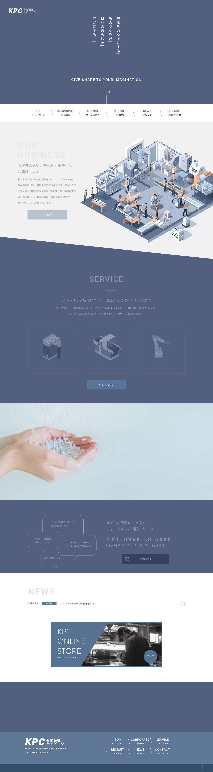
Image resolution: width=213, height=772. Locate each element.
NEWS (147, 113)
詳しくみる (106, 385)
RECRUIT (120, 113)
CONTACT (174, 113)
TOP (39, 113)
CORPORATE (65, 113)
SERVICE (93, 113)
